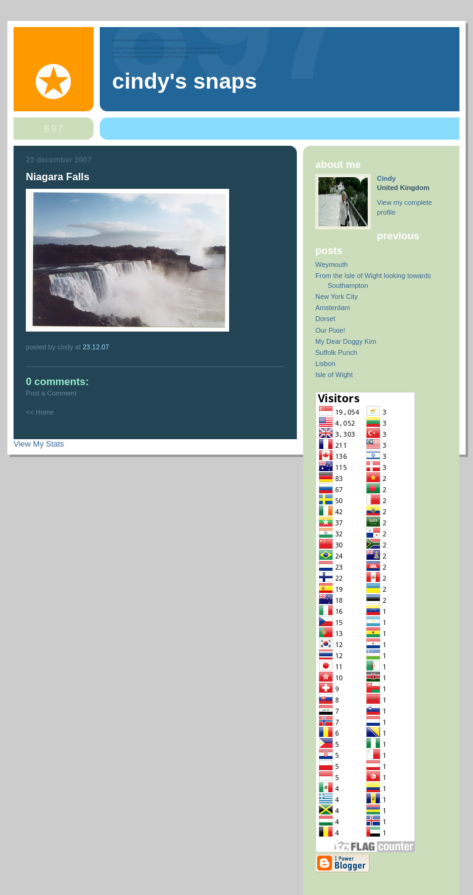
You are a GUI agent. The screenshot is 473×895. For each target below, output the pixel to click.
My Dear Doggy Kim (345, 341)
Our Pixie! (330, 330)
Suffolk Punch (336, 352)
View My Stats (39, 443)
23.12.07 (96, 347)
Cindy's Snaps (184, 81)
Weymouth (331, 264)
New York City (336, 296)
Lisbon (325, 363)
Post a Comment (51, 393)
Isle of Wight (334, 374)
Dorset (325, 318)
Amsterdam (332, 307)
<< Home (40, 412)
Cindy (386, 178)
